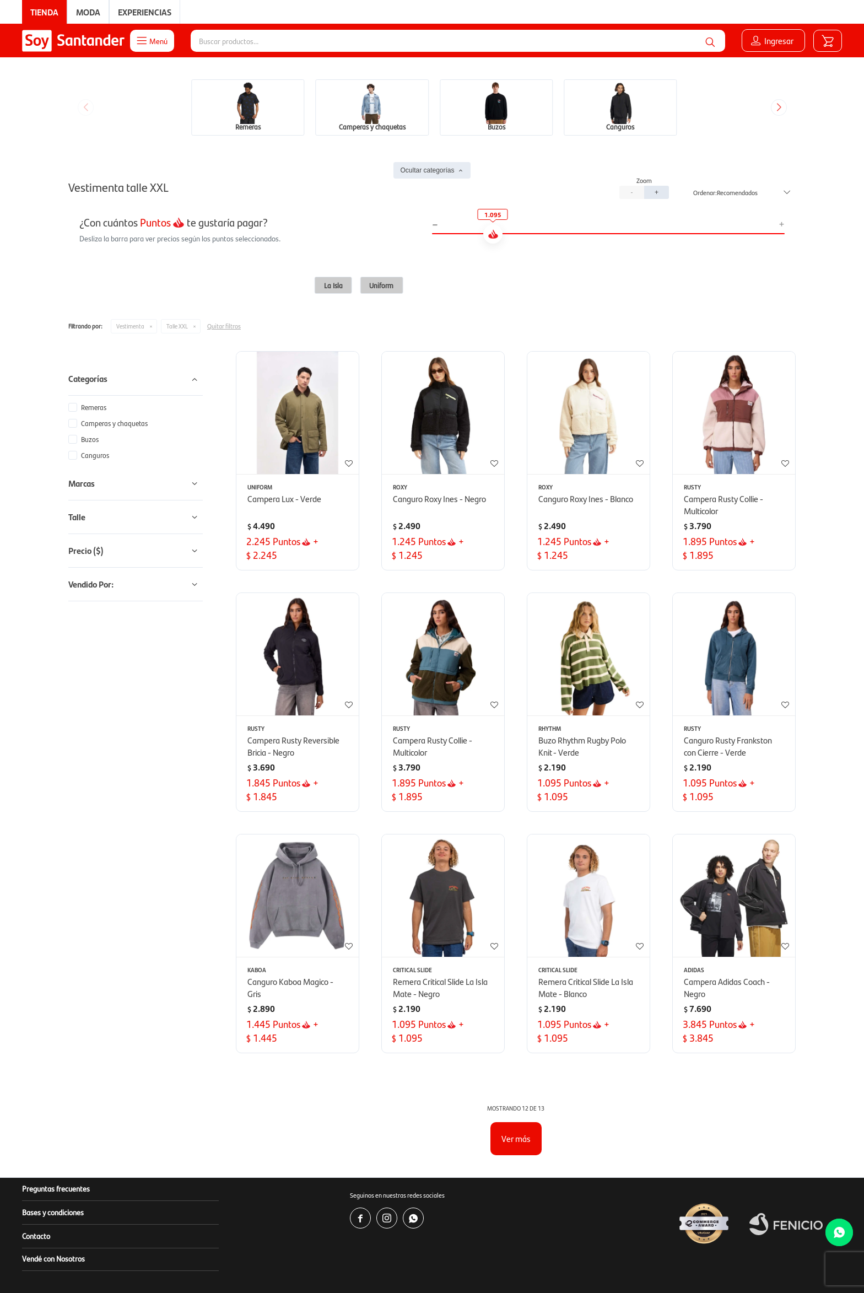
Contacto (36, 1235)
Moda (88, 12)
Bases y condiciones (53, 1211)
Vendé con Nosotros (53, 1258)
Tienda (44, 12)
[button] (710, 41)
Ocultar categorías (427, 170)
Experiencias (144, 12)
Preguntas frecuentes (56, 1188)
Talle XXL (177, 326)
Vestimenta (130, 326)
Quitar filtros (224, 326)
